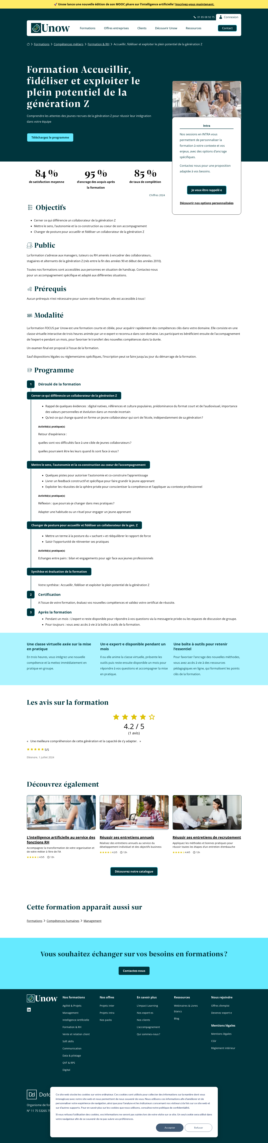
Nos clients (143, 1020)
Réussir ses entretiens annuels (127, 837)
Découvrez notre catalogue (134, 871)
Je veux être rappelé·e (207, 190)
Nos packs (106, 1020)
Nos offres (107, 997)
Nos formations (74, 997)
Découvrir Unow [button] (166, 28)
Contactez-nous (134, 971)
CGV (213, 1041)
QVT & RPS (69, 1062)
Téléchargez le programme (50, 137)
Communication (72, 1048)
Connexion (228, 17)
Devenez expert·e (221, 1012)
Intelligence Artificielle (76, 1020)
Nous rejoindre (221, 997)
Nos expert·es (145, 1012)
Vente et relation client (76, 1034)
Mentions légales (223, 1025)
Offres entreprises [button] (116, 28)
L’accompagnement (148, 1027)
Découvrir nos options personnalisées (207, 203)
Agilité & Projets (72, 1005)
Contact (227, 28)
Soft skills (68, 1041)
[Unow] (50, 28)
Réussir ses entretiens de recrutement (207, 837)
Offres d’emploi (220, 1005)
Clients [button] (142, 28)
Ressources (182, 997)
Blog (176, 1018)
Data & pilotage (72, 1055)
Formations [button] (87, 28)
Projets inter (107, 1005)
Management (70, 1012)
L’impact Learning (147, 1005)
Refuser (198, 1127)
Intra (206, 126)
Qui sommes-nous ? (148, 1034)
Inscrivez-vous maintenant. (134, 4)
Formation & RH (72, 1027)
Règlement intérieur (223, 1048)
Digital (66, 1070)
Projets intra (107, 1012)
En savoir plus (147, 997)
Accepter (170, 1127)
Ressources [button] (193, 28)
